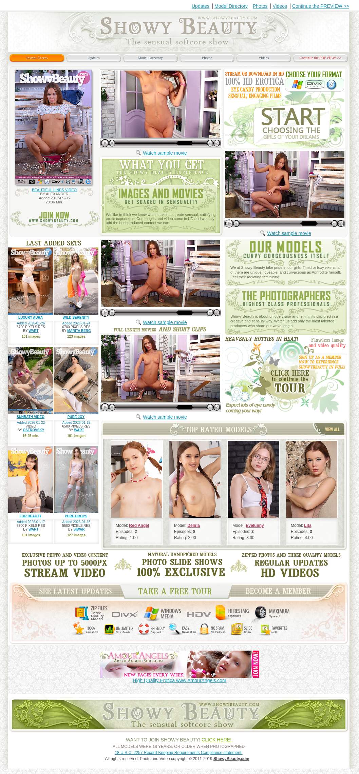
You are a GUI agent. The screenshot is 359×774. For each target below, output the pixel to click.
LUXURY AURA (30, 317)
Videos (279, 6)
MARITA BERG (79, 331)
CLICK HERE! (216, 739)
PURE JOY (76, 417)
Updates (200, 6)
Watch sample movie (165, 153)
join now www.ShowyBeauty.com (55, 219)
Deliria (193, 525)
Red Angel (139, 525)
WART (33, 331)
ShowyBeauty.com (231, 758)
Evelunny (255, 525)
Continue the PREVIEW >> (320, 6)
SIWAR (79, 529)
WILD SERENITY (76, 317)
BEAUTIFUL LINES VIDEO (54, 190)
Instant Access (37, 58)
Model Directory (231, 6)
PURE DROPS (76, 516)
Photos (260, 6)
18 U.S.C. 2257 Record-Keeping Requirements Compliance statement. (178, 752)
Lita (307, 525)
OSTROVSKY (33, 430)
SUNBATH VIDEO (30, 417)
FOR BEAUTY (31, 516)
